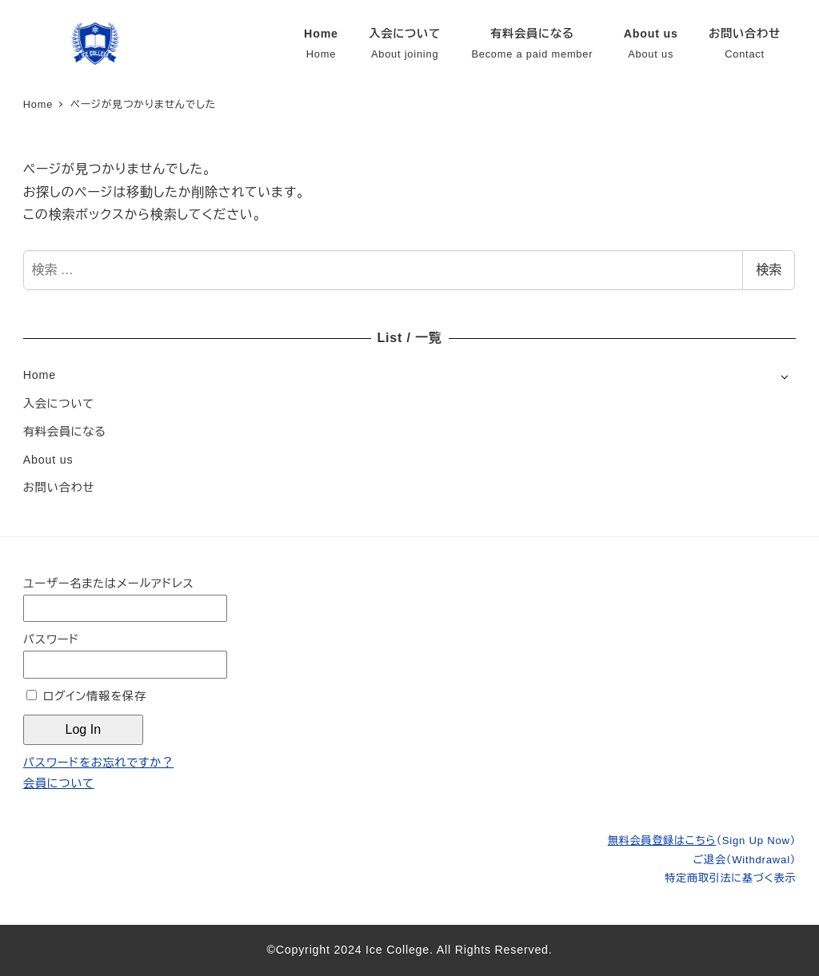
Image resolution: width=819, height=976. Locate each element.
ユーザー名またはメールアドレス (108, 583)
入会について (58, 403)
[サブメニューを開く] (784, 376)
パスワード (51, 639)
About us (48, 459)
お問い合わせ (58, 487)
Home (39, 374)
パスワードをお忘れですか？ (98, 762)
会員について (58, 783)
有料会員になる (64, 431)
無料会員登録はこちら (702, 841)
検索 (768, 270)
